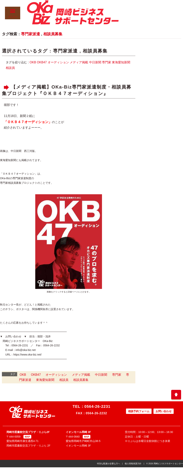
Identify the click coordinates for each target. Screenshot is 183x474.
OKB (33, 62)
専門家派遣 (30, 34)
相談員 (10, 67)
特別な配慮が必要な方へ (108, 463)
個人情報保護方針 (133, 463)
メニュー (12, 13)
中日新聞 (95, 62)
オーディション (58, 62)
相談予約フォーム (138, 411)
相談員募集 (52, 34)
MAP (27, 436)
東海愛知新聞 (121, 62)
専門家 (106, 62)
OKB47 (42, 62)
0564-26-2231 (97, 406)
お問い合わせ (164, 411)
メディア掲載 (79, 62)
